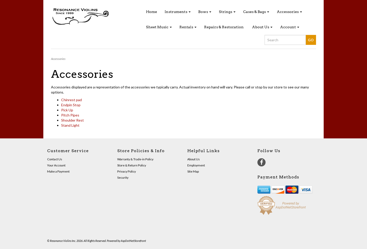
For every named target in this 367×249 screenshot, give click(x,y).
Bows (204, 12)
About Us (262, 27)
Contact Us (54, 159)
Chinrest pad (71, 100)
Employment (196, 165)
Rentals (187, 27)
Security (122, 177)
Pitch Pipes (70, 115)
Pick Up (67, 110)
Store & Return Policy (131, 165)
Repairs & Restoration (224, 27)
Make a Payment (58, 171)
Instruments (178, 12)
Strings (227, 12)
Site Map (193, 171)
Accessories (289, 12)
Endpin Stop (71, 105)
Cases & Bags (256, 12)
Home (151, 12)
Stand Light (70, 125)
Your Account (56, 165)
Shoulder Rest (72, 120)
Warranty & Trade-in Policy (135, 159)
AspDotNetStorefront (133, 240)
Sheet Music (159, 27)
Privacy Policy (126, 171)
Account (289, 27)
